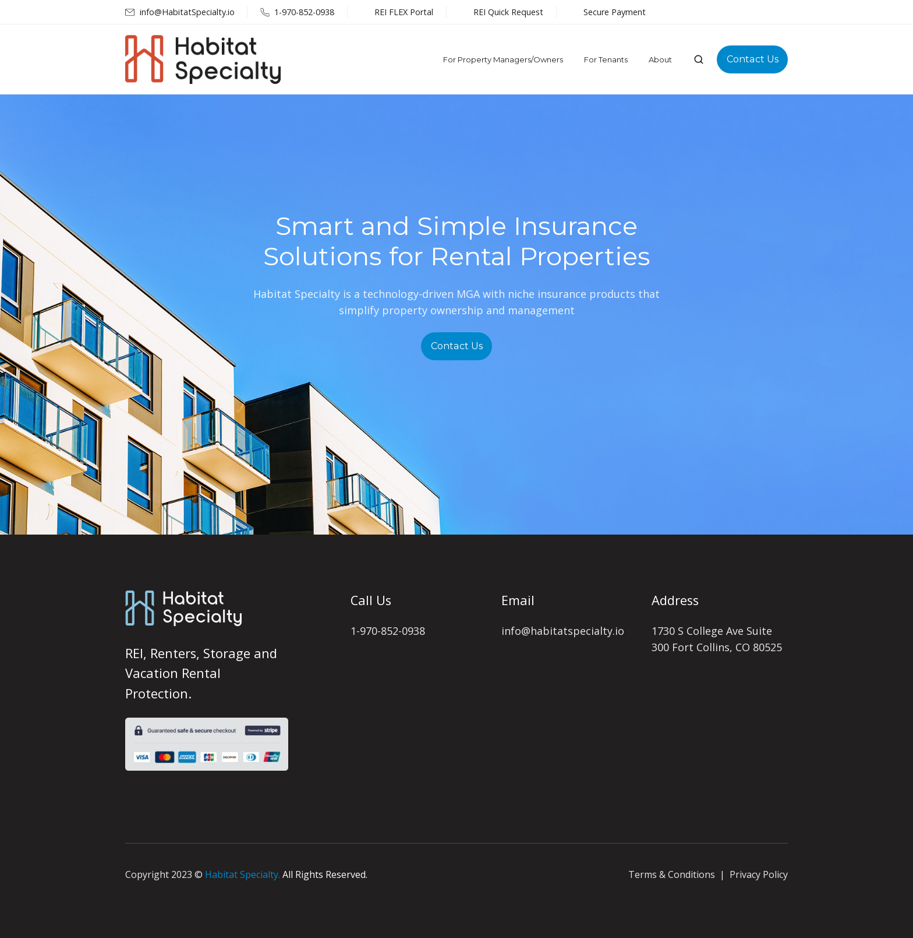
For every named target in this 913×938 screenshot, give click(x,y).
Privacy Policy (759, 874)
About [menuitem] (660, 59)
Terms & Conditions (671, 874)
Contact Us (752, 59)
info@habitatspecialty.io (562, 631)
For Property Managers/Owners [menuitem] (503, 59)
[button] (699, 59)
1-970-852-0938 (388, 631)
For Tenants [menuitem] (606, 59)
